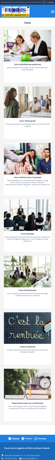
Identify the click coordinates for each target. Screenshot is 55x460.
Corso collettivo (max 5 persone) (27, 177)
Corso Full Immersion (27, 290)
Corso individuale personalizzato (27, 64)
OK (44, 2)
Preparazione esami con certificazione (27, 403)
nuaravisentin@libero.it (30, 458)
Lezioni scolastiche (27, 347)
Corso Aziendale (27, 234)
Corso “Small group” (27, 121)
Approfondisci (50, 2)
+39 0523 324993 (10, 458)
